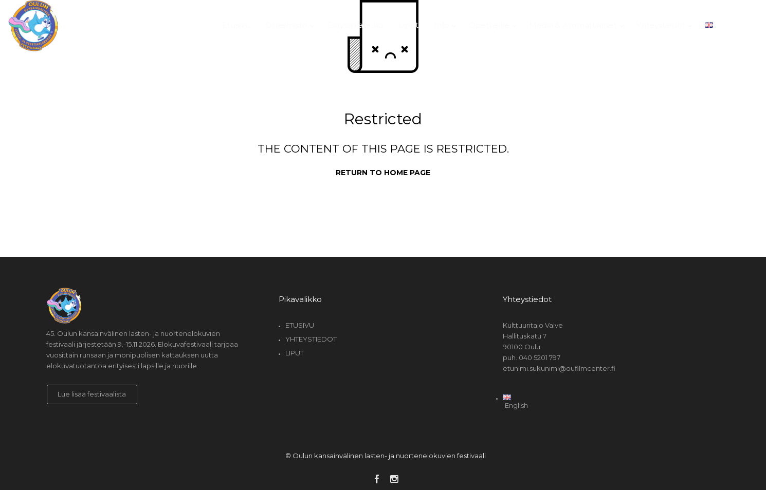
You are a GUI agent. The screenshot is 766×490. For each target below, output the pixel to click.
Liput (294, 353)
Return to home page (383, 172)
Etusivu (299, 325)
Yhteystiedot (311, 339)
